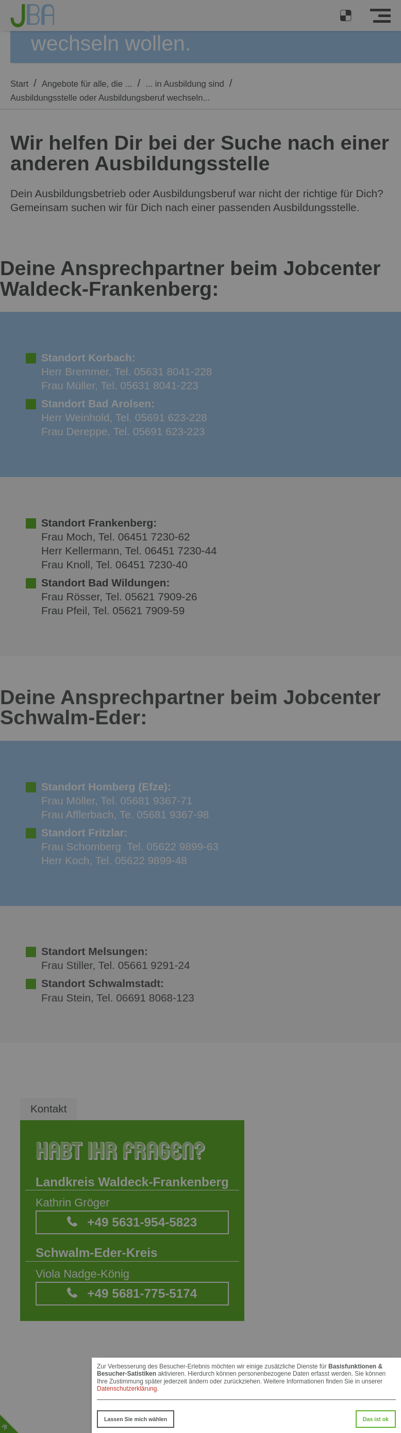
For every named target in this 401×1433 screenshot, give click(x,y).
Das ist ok (376, 1419)
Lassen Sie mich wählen (135, 1419)
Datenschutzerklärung (127, 1388)
